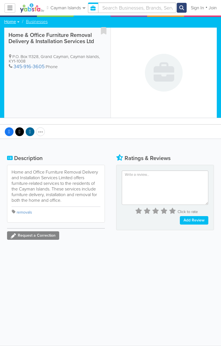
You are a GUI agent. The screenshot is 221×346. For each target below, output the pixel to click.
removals (24, 212)
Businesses (37, 21)
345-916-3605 (29, 66)
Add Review (194, 220)
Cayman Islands (66, 8)
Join (213, 8)
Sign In (197, 8)
